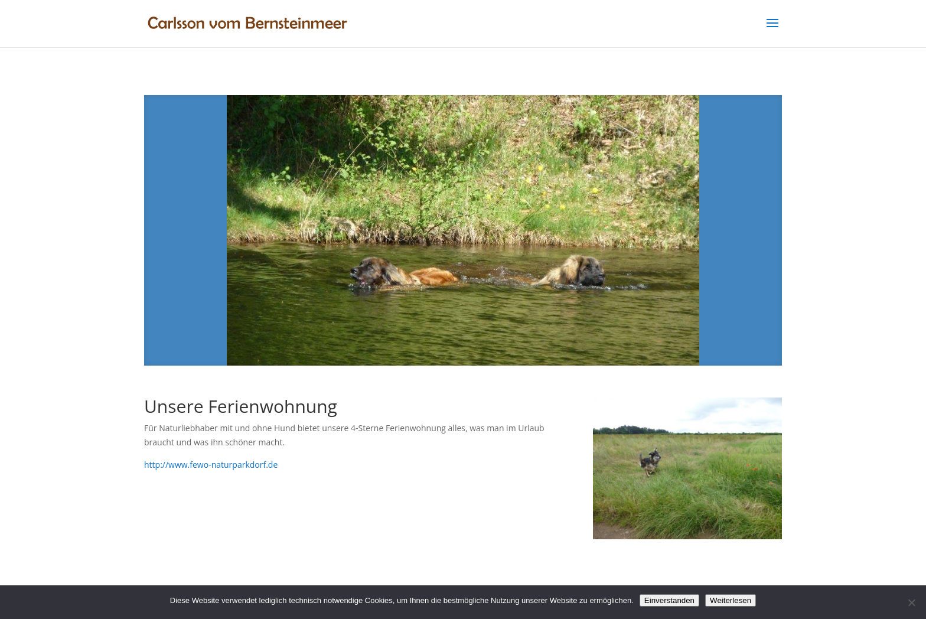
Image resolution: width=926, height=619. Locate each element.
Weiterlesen (730, 600)
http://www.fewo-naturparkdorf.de (211, 464)
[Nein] (911, 602)
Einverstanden (669, 600)
